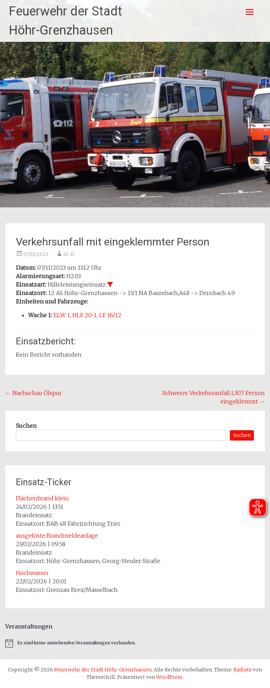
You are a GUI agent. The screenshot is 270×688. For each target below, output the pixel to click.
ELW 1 (61, 315)
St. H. (69, 254)
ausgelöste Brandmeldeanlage (57, 535)
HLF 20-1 (84, 315)
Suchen (26, 425)
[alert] (134, 643)
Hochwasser (32, 572)
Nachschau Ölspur (33, 392)
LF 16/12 (110, 315)
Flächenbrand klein (42, 498)
